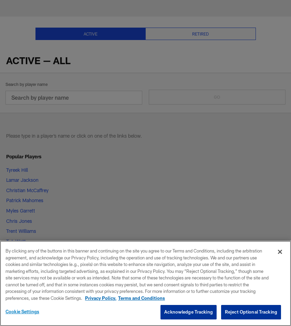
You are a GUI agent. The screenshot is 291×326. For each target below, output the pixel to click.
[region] (145, 283)
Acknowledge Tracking (188, 312)
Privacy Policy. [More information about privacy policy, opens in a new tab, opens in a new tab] (100, 298)
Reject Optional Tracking (251, 312)
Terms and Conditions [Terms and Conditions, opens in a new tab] (141, 298)
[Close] (280, 251)
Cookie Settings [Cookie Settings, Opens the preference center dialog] (22, 311)
